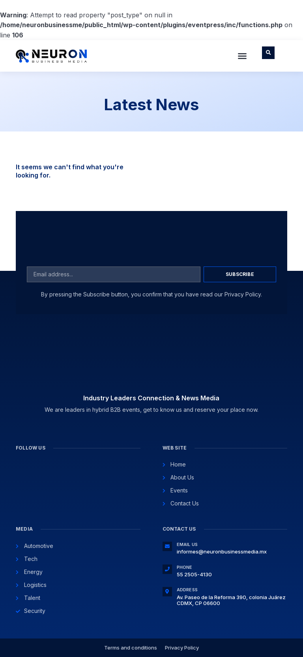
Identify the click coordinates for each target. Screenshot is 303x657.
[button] (242, 56)
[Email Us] (167, 546)
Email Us (187, 544)
